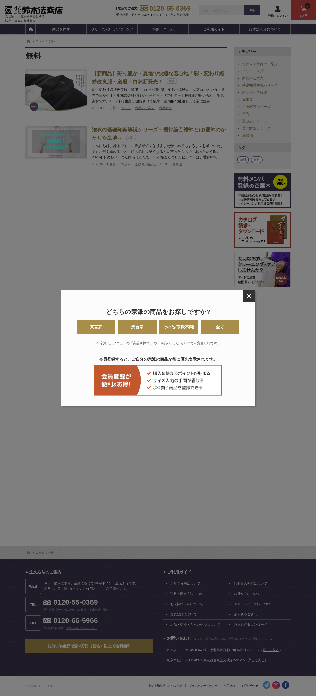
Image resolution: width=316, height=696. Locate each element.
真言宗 (96, 327)
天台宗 (137, 327)
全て (220, 327)
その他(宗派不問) (178, 327)
